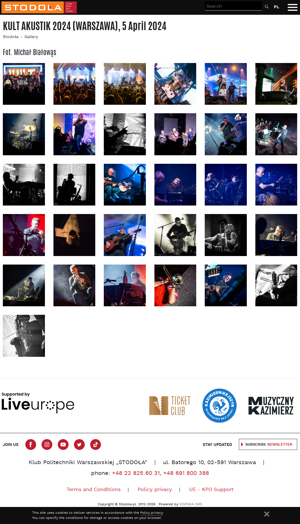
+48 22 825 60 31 (136, 473)
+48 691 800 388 (186, 473)
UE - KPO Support (211, 489)
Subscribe (268, 444)
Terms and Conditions (94, 489)
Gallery (31, 37)
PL (276, 7)
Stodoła (10, 37)
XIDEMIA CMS (190, 504)
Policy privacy (155, 489)
